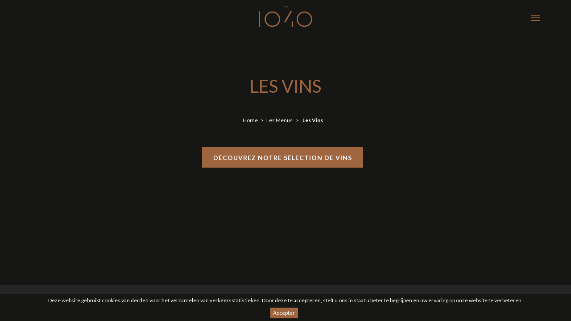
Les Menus (279, 120)
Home (250, 120)
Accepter (284, 312)
